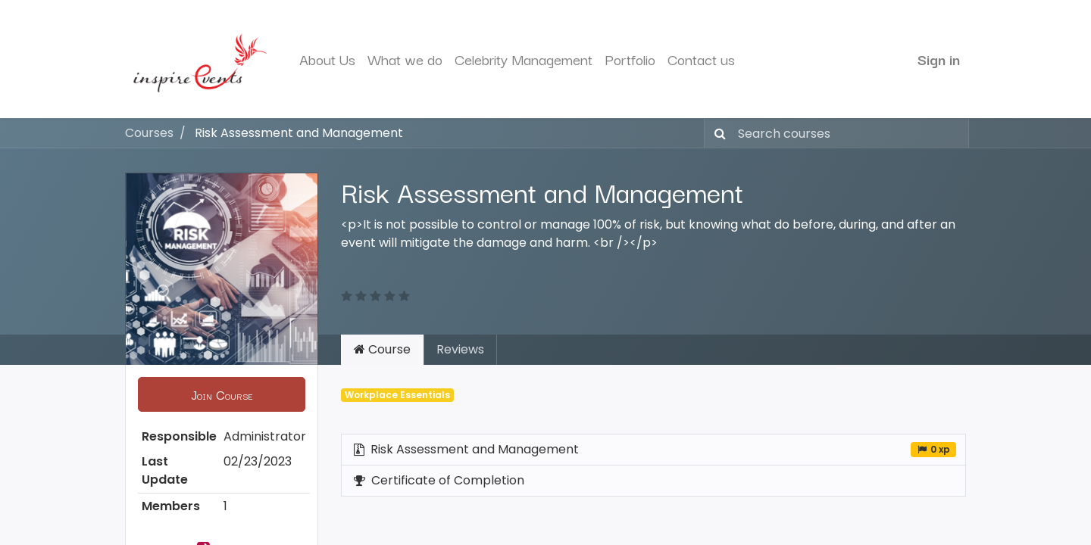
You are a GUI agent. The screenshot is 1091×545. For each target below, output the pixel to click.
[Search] (717, 133)
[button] (221, 394)
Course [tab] (382, 349)
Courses (149, 133)
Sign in (939, 59)
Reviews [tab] (460, 349)
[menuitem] (327, 59)
